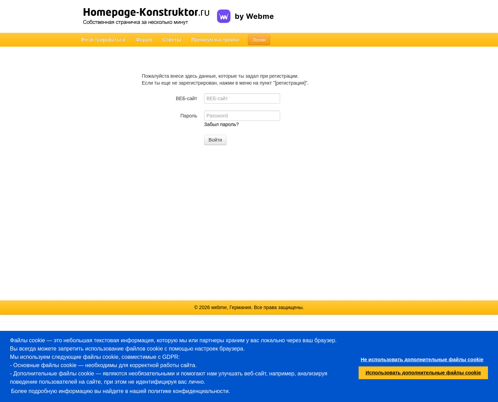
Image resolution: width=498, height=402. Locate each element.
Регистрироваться (103, 39)
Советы (172, 39)
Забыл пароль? (221, 124)
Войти (215, 140)
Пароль (188, 115)
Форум (144, 39)
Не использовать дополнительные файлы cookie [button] (422, 359)
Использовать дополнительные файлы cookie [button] (423, 372)
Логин (259, 39)
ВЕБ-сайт (186, 98)
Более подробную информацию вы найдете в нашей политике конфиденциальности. (120, 391)
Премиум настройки (215, 39)
